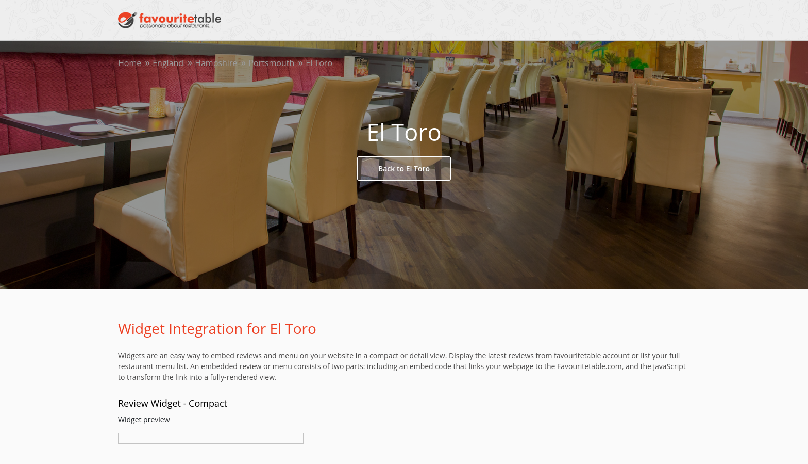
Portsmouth (271, 63)
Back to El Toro (404, 168)
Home (129, 63)
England (168, 63)
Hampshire (216, 63)
